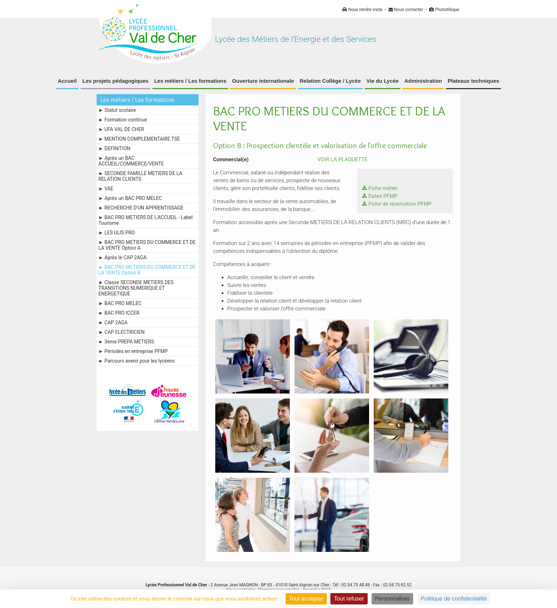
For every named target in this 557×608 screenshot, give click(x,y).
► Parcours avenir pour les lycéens (136, 361)
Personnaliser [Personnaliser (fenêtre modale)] (392, 599)
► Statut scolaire (117, 110)
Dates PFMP (380, 196)
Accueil (67, 81)
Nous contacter (406, 9)
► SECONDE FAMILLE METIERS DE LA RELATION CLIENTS (140, 176)
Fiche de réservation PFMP (397, 204)
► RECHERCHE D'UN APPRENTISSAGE (140, 208)
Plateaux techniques (473, 81)
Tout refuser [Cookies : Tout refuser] (349, 599)
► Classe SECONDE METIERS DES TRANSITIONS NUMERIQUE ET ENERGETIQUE (136, 288)
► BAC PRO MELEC (119, 303)
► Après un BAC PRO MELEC (130, 198)
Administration (423, 81)
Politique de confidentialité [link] (454, 599)
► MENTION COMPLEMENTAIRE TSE (139, 139)
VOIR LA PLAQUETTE (339, 159)
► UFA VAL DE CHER (121, 129)
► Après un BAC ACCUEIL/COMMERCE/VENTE (131, 161)
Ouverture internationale (263, 81)
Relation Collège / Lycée (330, 81)
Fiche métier (380, 188)
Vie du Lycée (383, 81)
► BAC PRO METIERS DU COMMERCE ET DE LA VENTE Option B (147, 270)
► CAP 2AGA (113, 322)
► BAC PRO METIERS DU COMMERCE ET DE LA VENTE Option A (147, 245)
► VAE (105, 188)
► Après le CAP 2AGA (122, 257)
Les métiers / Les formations (190, 81)
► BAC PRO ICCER (118, 313)
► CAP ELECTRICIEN (121, 332)
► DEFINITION (114, 148)
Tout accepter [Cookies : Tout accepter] (306, 599)
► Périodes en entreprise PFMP (133, 351)
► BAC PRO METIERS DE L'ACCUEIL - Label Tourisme (145, 220)
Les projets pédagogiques (115, 81)
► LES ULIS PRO (116, 232)
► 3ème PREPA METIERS (126, 341)
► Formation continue (122, 120)
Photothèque (444, 9)
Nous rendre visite (362, 9)
